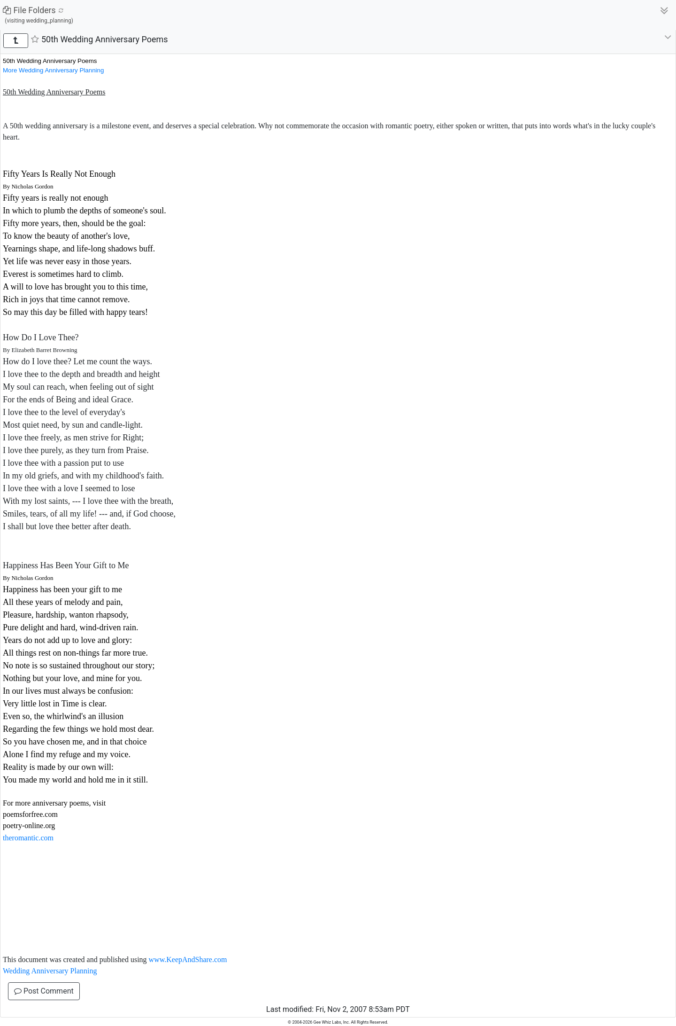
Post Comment (44, 991)
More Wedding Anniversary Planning (53, 70)
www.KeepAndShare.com (188, 959)
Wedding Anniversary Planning (50, 971)
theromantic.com (28, 838)
